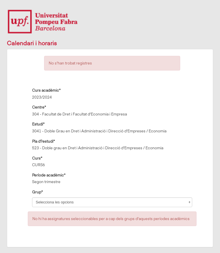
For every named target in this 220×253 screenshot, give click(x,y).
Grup (37, 192)
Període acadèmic (48, 175)
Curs (37, 158)
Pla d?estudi (43, 141)
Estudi (38, 124)
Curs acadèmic (46, 90)
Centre (39, 107)
